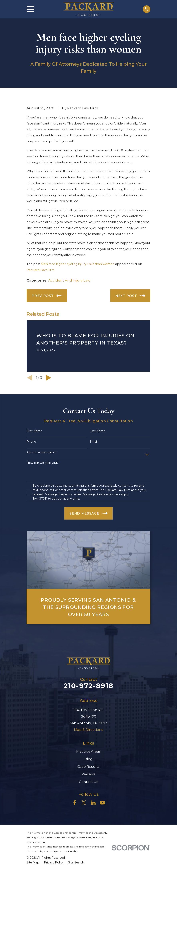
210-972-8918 (88, 686)
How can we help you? (42, 463)
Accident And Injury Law (69, 280)
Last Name (97, 431)
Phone (31, 441)
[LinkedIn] (93, 802)
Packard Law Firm (41, 270)
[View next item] (48, 378)
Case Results (88, 767)
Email (93, 441)
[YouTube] (102, 802)
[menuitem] (33, 863)
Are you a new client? (42, 452)
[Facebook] (74, 802)
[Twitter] (83, 802)
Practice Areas (88, 751)
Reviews (88, 774)
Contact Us (88, 782)
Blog (88, 759)
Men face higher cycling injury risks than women (77, 264)
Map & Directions (88, 730)
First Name (34, 431)
